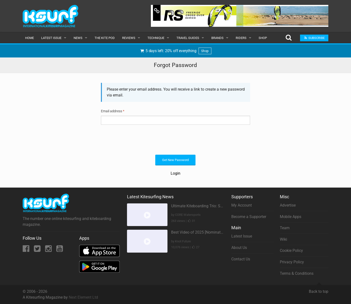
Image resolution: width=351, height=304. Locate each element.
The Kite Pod (105, 38)
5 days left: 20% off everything (176, 51)
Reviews (128, 38)
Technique (155, 38)
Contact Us (240, 259)
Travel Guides (187, 38)
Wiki (283, 239)
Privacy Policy (292, 262)
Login (175, 173)
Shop (263, 38)
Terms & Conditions (296, 273)
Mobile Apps (290, 216)
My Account (241, 205)
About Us (239, 247)
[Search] (288, 37)
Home (29, 38)
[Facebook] (26, 250)
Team (285, 228)
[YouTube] (59, 250)
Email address (112, 111)
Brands (217, 38)
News (78, 38)
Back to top (318, 289)
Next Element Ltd (83, 297)
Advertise (288, 205)
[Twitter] (37, 250)
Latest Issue (51, 38)
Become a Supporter (248, 216)
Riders (241, 38)
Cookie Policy (291, 250)
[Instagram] (49, 250)
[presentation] (138, 139)
